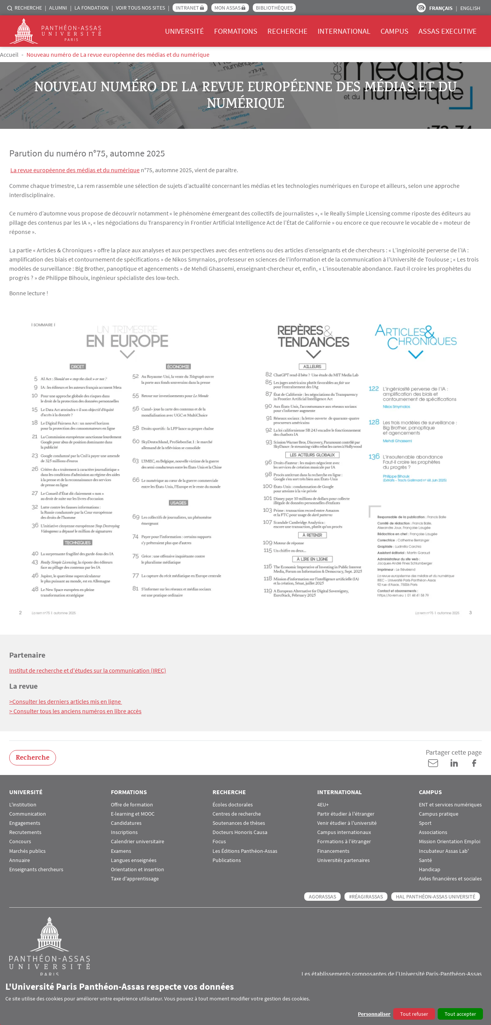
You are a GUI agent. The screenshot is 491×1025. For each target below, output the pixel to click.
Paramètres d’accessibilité (421, 7)
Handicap (429, 868)
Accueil (9, 54)
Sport (425, 822)
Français (441, 8)
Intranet (187, 7)
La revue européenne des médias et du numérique (75, 170)
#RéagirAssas (366, 895)
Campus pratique (438, 812)
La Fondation (91, 7)
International (344, 31)
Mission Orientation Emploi (449, 840)
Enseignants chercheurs (36, 868)
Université (184, 31)
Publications (227, 859)
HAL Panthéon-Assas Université (435, 895)
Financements (333, 850)
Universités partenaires (343, 859)
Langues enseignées (134, 859)
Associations (433, 831)
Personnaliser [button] (374, 1013)
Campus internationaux (344, 831)
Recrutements (25, 831)
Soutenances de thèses (239, 822)
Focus (219, 840)
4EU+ (323, 803)
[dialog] (245, 1000)
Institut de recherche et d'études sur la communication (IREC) (87, 670)
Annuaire (19, 859)
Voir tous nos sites (140, 7)
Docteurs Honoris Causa (240, 831)
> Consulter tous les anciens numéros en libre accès (75, 710)
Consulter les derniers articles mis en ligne (67, 701)
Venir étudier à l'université (347, 822)
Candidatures (126, 822)
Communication (27, 812)
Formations (235, 31)
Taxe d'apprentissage (135, 877)
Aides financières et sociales (450, 877)
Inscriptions (124, 831)
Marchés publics (27, 850)
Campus (395, 31)
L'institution (22, 803)
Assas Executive (448, 31)
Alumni (58, 7)
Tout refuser (414, 1013)
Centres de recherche (237, 812)
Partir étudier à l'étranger (345, 812)
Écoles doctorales (233, 803)
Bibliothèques (274, 7)
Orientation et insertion (137, 868)
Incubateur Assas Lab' (444, 850)
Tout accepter (460, 1013)
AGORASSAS (322, 895)
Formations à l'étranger (344, 840)
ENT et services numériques (450, 803)
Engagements (24, 822)
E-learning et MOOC (133, 812)
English (470, 8)
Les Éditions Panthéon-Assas (245, 850)
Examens (121, 850)
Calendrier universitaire (137, 840)
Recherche (28, 7)
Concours (20, 840)
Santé (425, 859)
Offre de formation (132, 803)
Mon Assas (227, 7)
